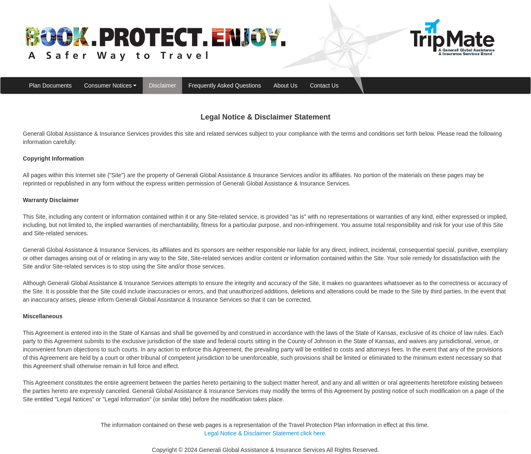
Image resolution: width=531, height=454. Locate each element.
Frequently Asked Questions (224, 85)
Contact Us (324, 85)
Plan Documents (50, 85)
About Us (285, 85)
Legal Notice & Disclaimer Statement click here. (266, 433)
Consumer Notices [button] (110, 85)
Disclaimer (162, 85)
